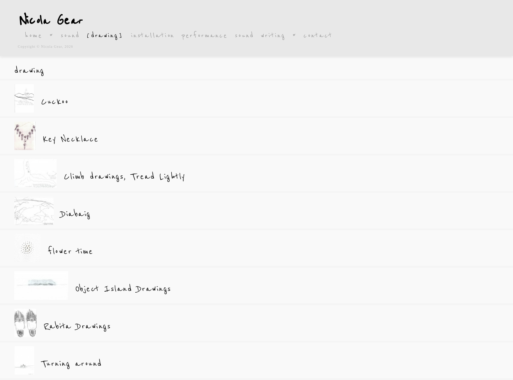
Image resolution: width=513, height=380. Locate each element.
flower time (70, 251)
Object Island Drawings (123, 288)
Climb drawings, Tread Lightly (124, 176)
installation (153, 35)
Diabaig (76, 214)
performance (205, 35)
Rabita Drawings (77, 326)
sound (70, 35)
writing (273, 35)
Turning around (71, 363)
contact (318, 35)
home (33, 35)
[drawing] (105, 35)
